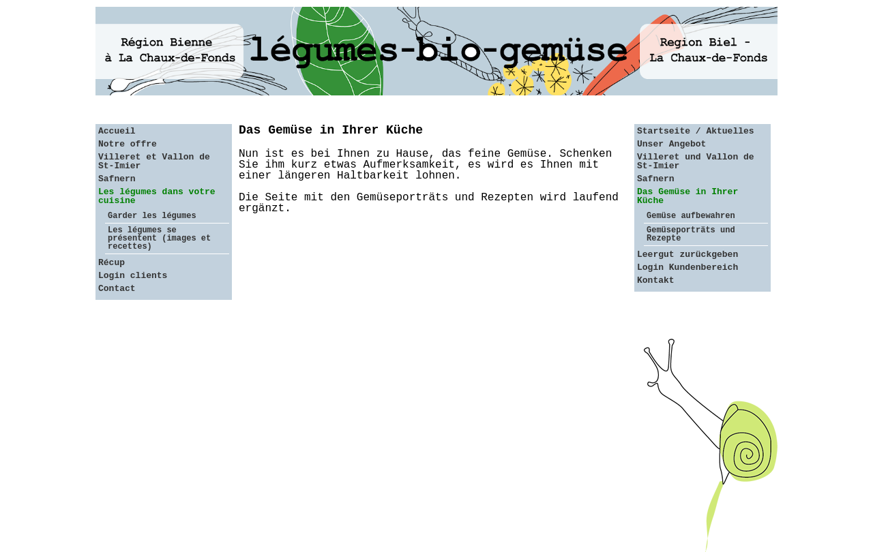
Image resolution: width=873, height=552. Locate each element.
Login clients (132, 276)
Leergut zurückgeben (687, 254)
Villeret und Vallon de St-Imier (695, 161)
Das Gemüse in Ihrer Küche (687, 196)
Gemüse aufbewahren (691, 216)
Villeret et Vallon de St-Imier (154, 161)
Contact (117, 288)
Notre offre (127, 144)
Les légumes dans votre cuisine (157, 196)
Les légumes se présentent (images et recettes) (159, 238)
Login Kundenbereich (687, 267)
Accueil (117, 131)
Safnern (117, 179)
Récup (111, 263)
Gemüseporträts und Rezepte (691, 234)
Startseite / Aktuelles (695, 131)
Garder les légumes (152, 216)
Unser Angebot (671, 144)
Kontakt (656, 280)
